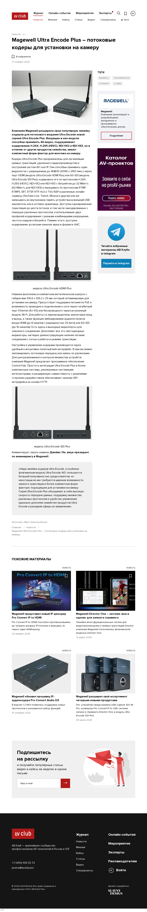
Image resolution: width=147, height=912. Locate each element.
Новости (38, 20)
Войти (121, 870)
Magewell (104, 78)
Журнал (38, 13)
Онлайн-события (59, 13)
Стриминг (104, 84)
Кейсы (66, 20)
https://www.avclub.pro (35, 522)
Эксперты (105, 13)
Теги (125, 20)
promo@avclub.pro (23, 868)
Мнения (52, 20)
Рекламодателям (122, 862)
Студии (118, 84)
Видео (91, 20)
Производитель (122, 78)
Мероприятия (85, 13)
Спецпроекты (108, 20)
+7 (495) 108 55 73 (23, 863)
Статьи (78, 20)
